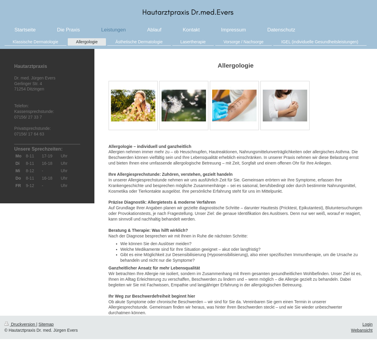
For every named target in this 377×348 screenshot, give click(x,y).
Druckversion (20, 324)
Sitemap (46, 324)
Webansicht (362, 330)
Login (367, 324)
